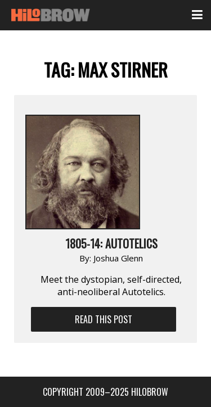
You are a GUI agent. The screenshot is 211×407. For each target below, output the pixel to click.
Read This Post (103, 319)
